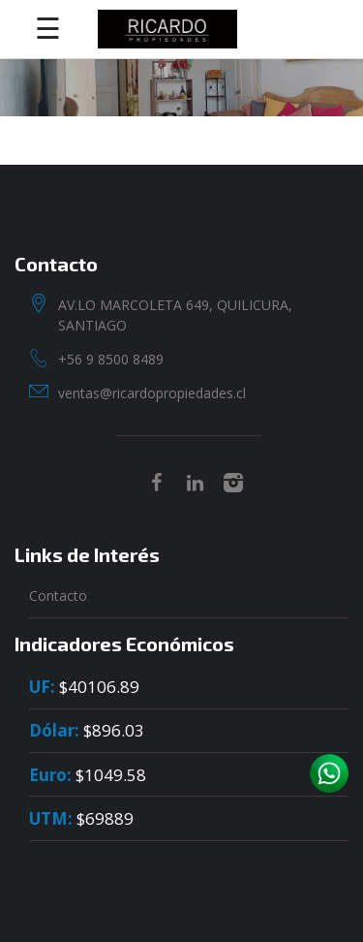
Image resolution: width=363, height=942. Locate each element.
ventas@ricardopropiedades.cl (152, 393)
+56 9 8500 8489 (111, 359)
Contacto (58, 595)
